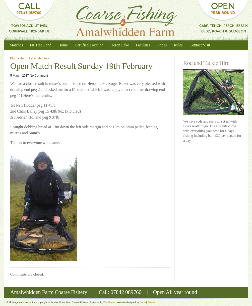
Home (63, 45)
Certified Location (89, 45)
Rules (178, 45)
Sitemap (152, 302)
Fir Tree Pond (40, 45)
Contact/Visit (199, 45)
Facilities (143, 45)
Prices (162, 45)
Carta (142, 302)
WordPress (109, 302)
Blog (13, 58)
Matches (16, 45)
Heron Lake (120, 45)
